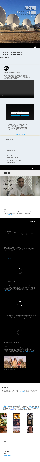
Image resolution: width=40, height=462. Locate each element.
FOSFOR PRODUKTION (24, 13)
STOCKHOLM (13, 407)
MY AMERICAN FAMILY (29, 406)
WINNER (7, 62)
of (9, 62)
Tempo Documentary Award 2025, (18, 62)
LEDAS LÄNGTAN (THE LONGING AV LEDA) (20, 405)
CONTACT (29, 18)
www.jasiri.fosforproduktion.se (8, 214)
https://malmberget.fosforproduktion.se (29, 351)
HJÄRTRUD (11, 404)
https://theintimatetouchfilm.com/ (14, 241)
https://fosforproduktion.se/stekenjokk (13, 258)
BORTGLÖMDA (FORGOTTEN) (6, 406)
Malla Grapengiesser (22, 391)
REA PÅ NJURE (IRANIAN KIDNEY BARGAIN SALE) (31, 404)
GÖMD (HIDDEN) (23, 408)
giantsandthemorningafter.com (9, 290)
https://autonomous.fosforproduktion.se (13, 319)
